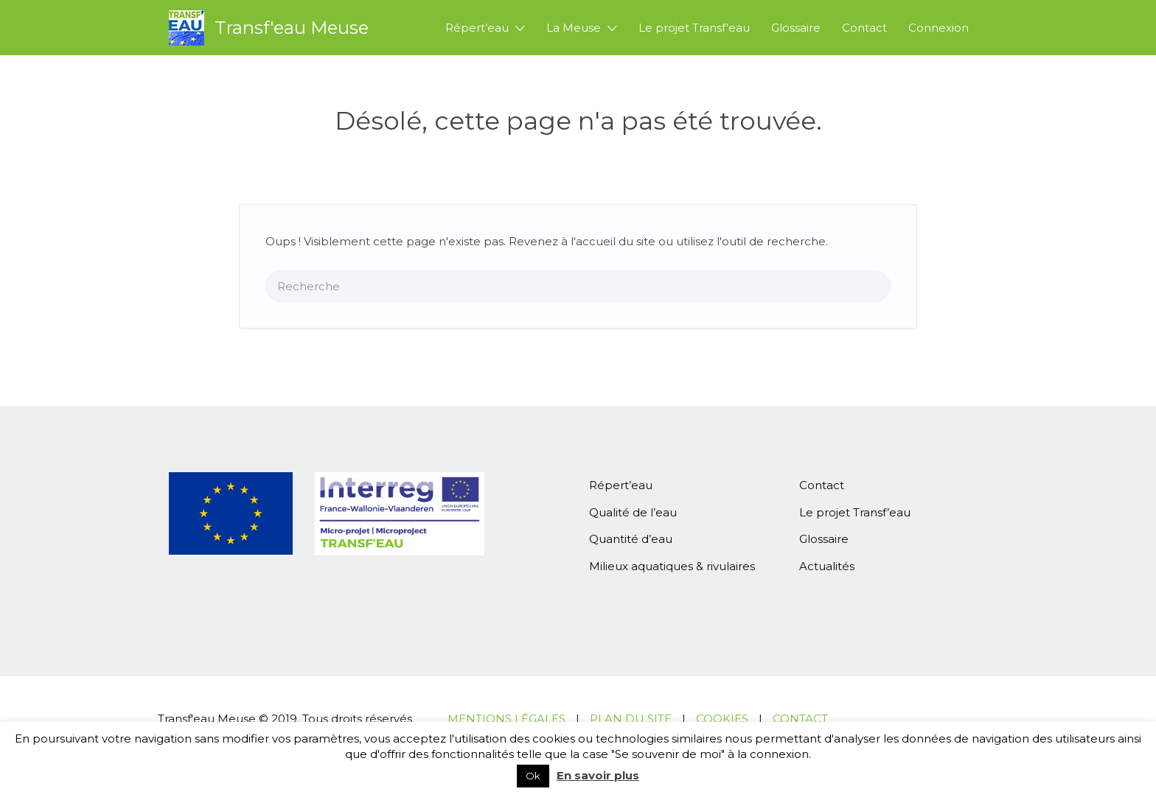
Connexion (938, 28)
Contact (864, 28)
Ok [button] (533, 776)
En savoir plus (598, 775)
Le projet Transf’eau (694, 28)
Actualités (826, 566)
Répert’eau (477, 28)
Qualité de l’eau (633, 512)
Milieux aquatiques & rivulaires (672, 566)
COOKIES (722, 719)
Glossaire (796, 28)
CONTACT (800, 719)
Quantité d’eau (630, 539)
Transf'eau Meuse (292, 27)
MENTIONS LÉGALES (506, 719)
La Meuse (573, 28)
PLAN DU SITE (631, 719)
